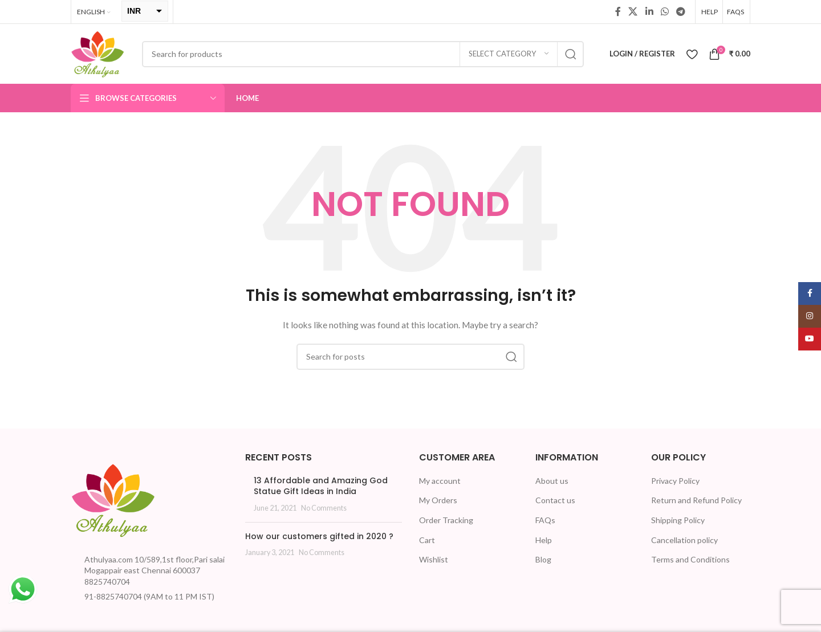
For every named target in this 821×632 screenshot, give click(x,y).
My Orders (438, 500)
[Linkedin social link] (649, 11)
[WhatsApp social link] (664, 11)
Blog (543, 559)
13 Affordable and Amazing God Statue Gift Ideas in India (321, 486)
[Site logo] (98, 53)
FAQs (545, 520)
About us (551, 481)
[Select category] (509, 54)
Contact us (555, 500)
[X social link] (633, 11)
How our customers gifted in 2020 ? (319, 536)
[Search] (363, 54)
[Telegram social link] (681, 11)
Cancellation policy (684, 540)
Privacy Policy (675, 481)
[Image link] (113, 498)
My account (440, 481)
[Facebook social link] (618, 11)
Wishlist (433, 559)
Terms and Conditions (690, 559)
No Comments (324, 508)
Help (543, 540)
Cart (427, 540)
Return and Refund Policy (696, 500)
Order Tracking (446, 520)
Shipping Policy (678, 520)
